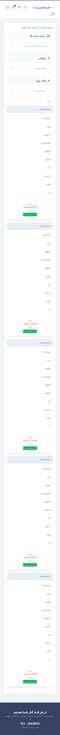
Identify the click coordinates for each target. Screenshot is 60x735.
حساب (52, 13)
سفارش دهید (30, 214)
